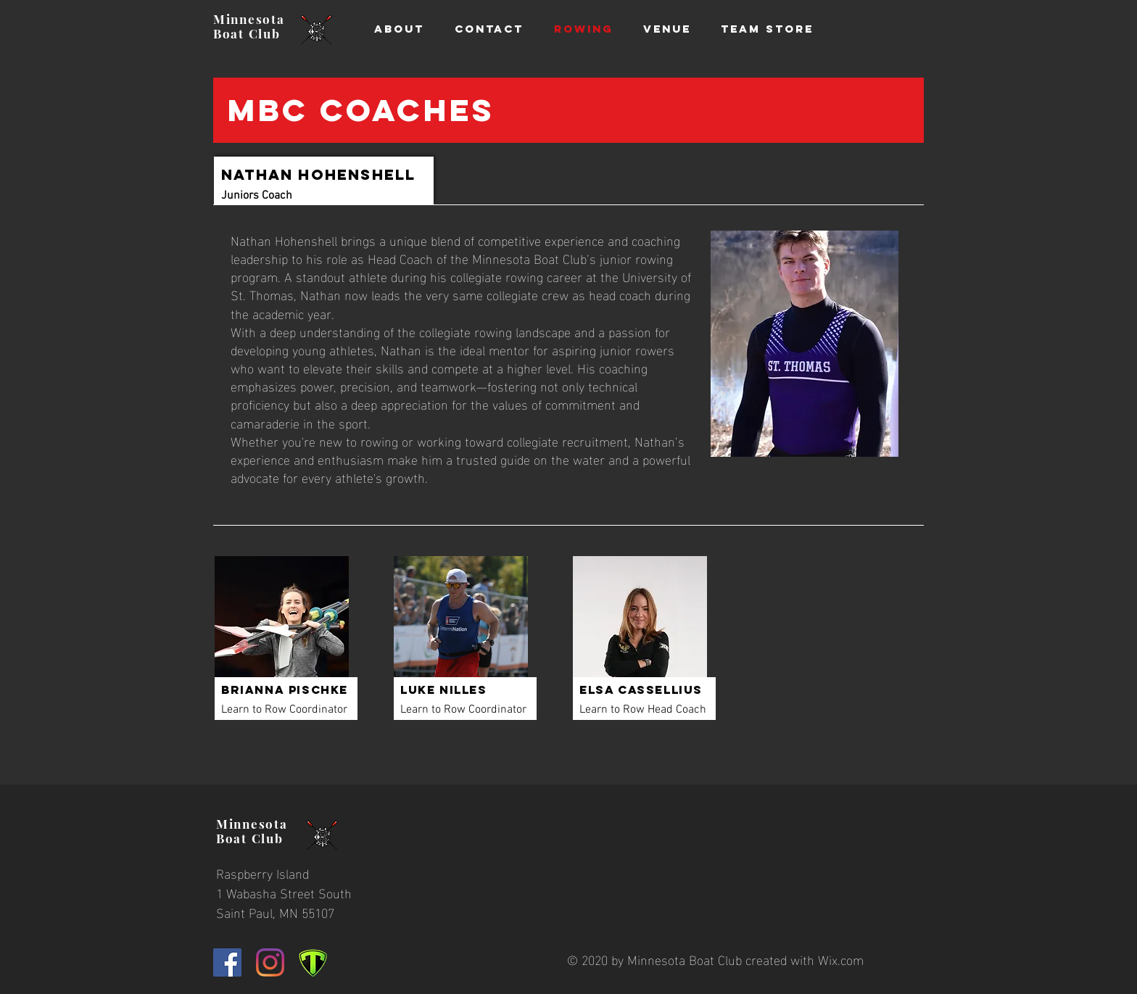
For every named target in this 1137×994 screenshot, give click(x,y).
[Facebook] (227, 962)
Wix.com (841, 959)
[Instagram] (270, 962)
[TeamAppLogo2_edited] (313, 962)
